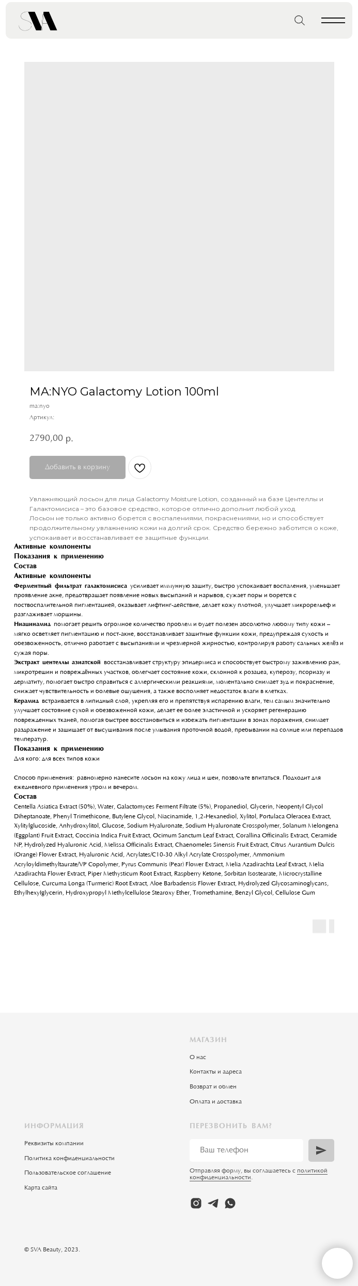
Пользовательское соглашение (67, 1173)
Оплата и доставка (216, 1102)
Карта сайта (40, 1188)
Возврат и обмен (213, 1087)
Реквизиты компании (54, 1144)
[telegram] (213, 1203)
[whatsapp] (230, 1203)
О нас (198, 1057)
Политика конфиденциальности (69, 1159)
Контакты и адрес (214, 1072)
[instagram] (196, 1203)
